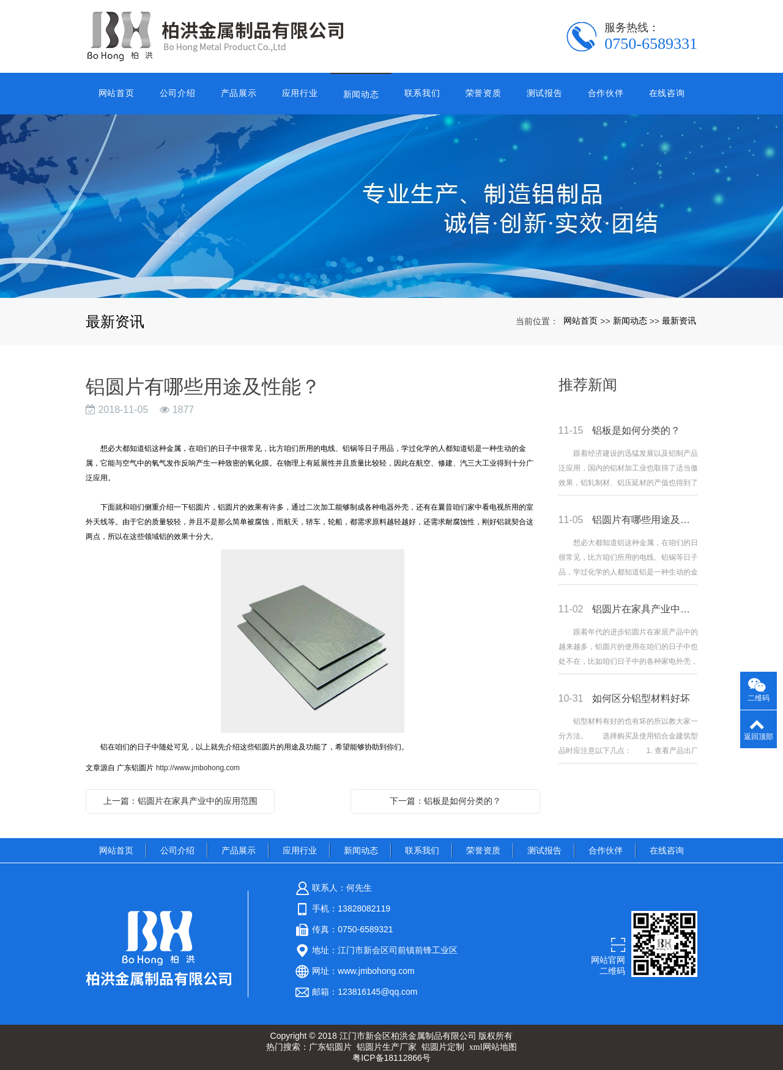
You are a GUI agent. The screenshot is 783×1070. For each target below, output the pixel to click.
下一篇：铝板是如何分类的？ (445, 801)
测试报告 (545, 93)
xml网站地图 (493, 1047)
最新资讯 (679, 320)
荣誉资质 (484, 93)
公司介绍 (178, 93)
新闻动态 (361, 94)
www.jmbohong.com (376, 971)
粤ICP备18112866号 (391, 1058)
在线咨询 (667, 93)
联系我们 (422, 93)
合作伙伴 (606, 93)
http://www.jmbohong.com (198, 767)
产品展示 (239, 93)
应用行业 (300, 93)
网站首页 (116, 93)
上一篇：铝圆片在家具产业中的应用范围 (180, 801)
